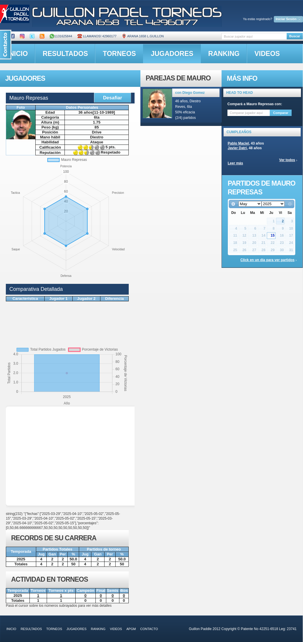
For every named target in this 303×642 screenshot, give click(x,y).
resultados (65, 53)
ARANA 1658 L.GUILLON (143, 36)
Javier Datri (237, 148)
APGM (131, 629)
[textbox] (254, 36)
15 (272, 235)
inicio (11, 629)
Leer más (235, 163)
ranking (223, 53)
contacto (149, 629)
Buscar (294, 36)
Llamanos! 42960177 (96, 36)
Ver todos (287, 160)
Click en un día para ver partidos (268, 260)
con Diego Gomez (190, 93)
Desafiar (112, 97)
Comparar (280, 113)
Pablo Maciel (238, 143)
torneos (119, 53)
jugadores (172, 53)
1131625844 (61, 36)
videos (267, 53)
